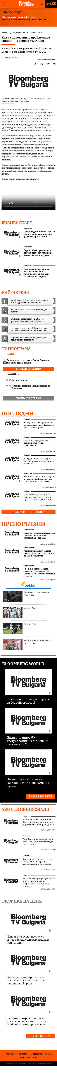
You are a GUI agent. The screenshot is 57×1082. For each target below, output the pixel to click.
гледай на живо (28, 368)
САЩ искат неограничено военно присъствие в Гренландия (36, 443)
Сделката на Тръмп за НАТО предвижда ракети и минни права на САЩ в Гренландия (38, 497)
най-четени (15, 292)
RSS (35, 1057)
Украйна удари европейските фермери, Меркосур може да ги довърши (38, 841)
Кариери (10, 1054)
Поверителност (22, 1063)
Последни (18, 413)
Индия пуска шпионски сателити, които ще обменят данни (28, 782)
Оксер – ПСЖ (19, 628)
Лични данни (31, 1063)
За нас (48, 1054)
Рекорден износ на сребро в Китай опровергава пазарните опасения (39, 461)
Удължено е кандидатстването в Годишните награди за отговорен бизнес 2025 (39, 535)
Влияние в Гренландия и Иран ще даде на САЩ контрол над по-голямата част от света (39, 479)
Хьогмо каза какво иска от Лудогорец (26, 596)
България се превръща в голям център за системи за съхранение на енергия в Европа (38, 882)
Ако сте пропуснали (25, 809)
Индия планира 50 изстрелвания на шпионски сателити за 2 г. (27, 740)
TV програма (16, 348)
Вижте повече (40, 796)
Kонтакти (25, 1057)
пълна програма (28, 398)
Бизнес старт (17, 222)
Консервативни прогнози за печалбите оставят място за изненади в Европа (26, 980)
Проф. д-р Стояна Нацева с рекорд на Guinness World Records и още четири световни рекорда (39, 573)
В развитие (28, 473)
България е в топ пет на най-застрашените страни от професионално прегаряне (37, 861)
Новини (27, 419)
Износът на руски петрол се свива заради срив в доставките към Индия (28, 939)
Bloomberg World (23, 663)
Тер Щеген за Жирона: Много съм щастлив (27, 644)
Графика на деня (22, 901)
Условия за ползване (11, 1063)
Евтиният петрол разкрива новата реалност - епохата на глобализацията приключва (26, 1021)
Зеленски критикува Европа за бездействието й (28, 700)
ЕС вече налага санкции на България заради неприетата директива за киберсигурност (38, 822)
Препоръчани (23, 524)
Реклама (22, 1054)
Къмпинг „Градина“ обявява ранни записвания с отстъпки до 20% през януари (39, 553)
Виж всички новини (29, 512)
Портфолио (35, 1054)
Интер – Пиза (19, 612)
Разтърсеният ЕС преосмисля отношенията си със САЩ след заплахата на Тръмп (39, 425)
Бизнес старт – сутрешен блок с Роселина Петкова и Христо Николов (26, 361)
